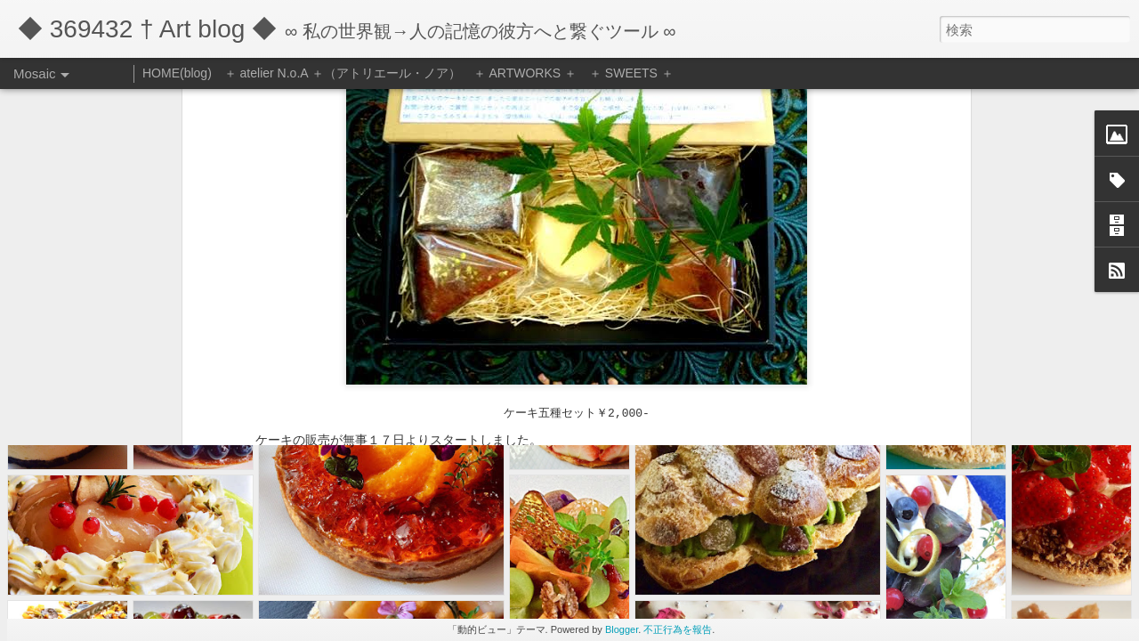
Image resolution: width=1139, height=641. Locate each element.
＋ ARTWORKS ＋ (525, 73)
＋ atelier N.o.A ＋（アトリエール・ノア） (342, 73)
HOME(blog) (177, 73)
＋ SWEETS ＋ (631, 73)
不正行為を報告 (677, 629)
